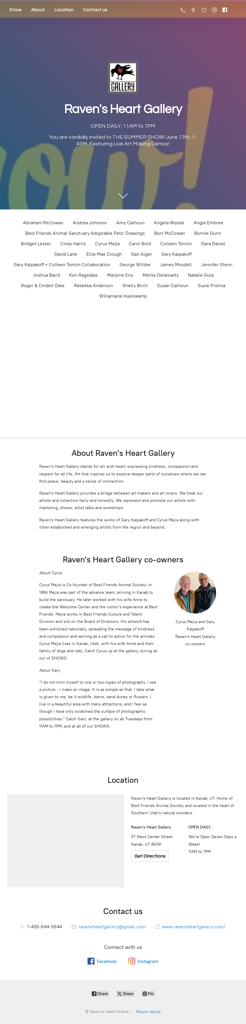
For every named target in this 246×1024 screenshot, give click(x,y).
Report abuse (148, 1011)
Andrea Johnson (90, 222)
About (38, 10)
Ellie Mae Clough (104, 254)
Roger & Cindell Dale (43, 285)
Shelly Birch (135, 285)
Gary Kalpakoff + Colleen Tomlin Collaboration (62, 264)
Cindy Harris (73, 243)
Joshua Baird (46, 275)
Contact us (95, 10)
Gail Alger (141, 254)
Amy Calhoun (130, 222)
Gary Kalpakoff (176, 254)
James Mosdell (176, 264)
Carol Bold (140, 243)
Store (15, 10)
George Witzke (135, 264)
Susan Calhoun (172, 285)
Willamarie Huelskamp (123, 296)
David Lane (65, 254)
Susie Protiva (211, 285)
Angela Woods (169, 222)
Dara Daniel (213, 243)
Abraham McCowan (43, 222)
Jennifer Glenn (216, 264)
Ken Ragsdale (83, 275)
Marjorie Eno (120, 275)
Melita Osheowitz (160, 275)
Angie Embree (208, 222)
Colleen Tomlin (176, 243)
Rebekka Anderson (93, 285)
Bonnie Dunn (207, 233)
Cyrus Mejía (107, 243)
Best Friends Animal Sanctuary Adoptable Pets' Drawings (85, 233)
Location (64, 10)
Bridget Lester (36, 243)
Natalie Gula (200, 275)
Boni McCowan (169, 233)
